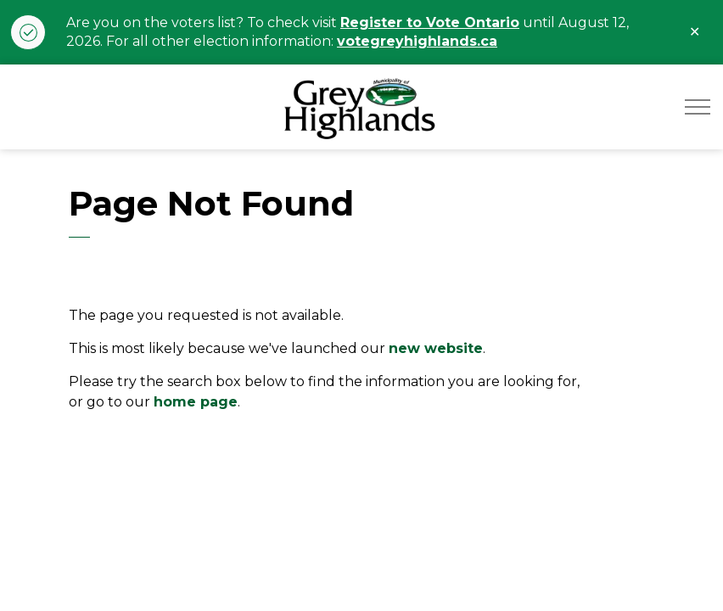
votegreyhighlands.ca (417, 41)
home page (196, 402)
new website (436, 348)
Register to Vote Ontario (429, 22)
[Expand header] (697, 106)
